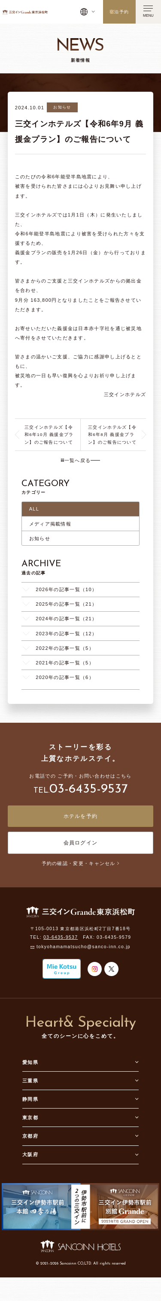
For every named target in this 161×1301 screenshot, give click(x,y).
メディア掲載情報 (50, 523)
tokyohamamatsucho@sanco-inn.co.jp (83, 947)
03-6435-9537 (88, 789)
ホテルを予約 (81, 816)
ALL (34, 508)
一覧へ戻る (76, 460)
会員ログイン (81, 843)
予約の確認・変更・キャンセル (81, 863)
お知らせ (39, 538)
